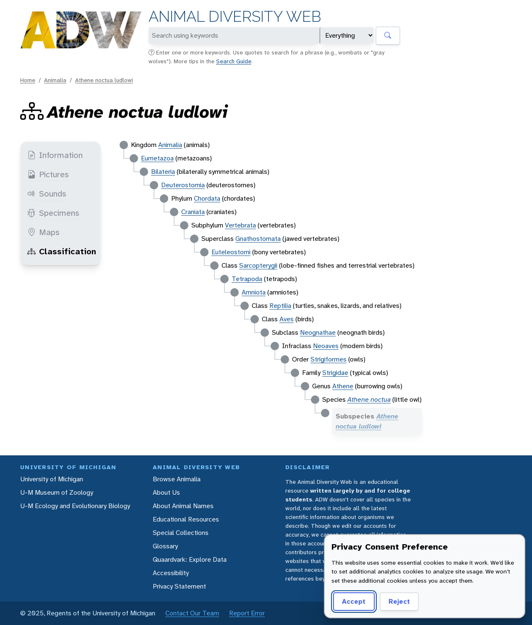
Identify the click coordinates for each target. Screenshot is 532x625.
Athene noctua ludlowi (104, 80)
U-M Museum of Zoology (56, 492)
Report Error (247, 613)
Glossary (165, 546)
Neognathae (318, 332)
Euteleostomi (230, 252)
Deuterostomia (183, 185)
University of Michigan (51, 479)
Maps (43, 232)
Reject (399, 601)
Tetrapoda (247, 278)
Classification (61, 251)
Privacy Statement (179, 586)
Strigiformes (328, 359)
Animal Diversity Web (235, 16)
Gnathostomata (258, 238)
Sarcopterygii (258, 265)
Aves (286, 319)
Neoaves (326, 345)
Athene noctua (369, 399)
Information (55, 155)
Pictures (48, 174)
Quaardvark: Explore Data (190, 559)
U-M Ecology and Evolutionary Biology (75, 505)
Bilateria (163, 171)
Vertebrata (240, 225)
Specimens (53, 213)
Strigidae (335, 372)
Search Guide (233, 61)
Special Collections (181, 532)
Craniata (193, 211)
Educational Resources (186, 519)
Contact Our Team (192, 613)
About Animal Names (183, 505)
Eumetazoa (157, 158)
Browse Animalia (177, 479)
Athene (342, 386)
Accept (353, 601)
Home (27, 80)
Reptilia (280, 305)
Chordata (207, 198)
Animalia (55, 80)
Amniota (254, 292)
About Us (166, 492)
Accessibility (171, 572)
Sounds (46, 193)
